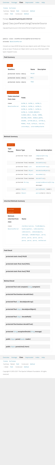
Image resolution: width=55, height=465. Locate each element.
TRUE (32, 81)
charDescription (28, 225)
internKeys (25, 126)
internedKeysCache (37, 126)
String (45, 155)
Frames (5, 8)
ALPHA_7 (31, 109)
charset (41, 123)
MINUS (23, 123)
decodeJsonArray (42, 166)
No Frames (12, 8)
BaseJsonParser (16, 42)
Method (32, 11)
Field (17, 11)
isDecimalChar (39, 228)
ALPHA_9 (24, 112)
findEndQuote (40, 225)
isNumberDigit (35, 234)
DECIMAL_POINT (26, 117)
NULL (32, 77)
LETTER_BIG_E (32, 120)
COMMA (40, 114)
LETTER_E (42, 120)
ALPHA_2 (38, 103)
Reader (43, 189)
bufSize (34, 123)
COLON (34, 114)
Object (31, 170)
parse (38, 189)
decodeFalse (40, 162)
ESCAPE (23, 120)
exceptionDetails (42, 182)
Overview (6, 2)
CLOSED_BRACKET (33, 112)
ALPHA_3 (24, 106)
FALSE (32, 74)
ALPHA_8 (38, 109)
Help (43, 2)
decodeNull (40, 174)
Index (37, 2)
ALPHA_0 (24, 103)
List (30, 166)
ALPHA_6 (24, 109)
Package (14, 2)
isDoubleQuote (37, 231)
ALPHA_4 (31, 106)
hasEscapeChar (27, 228)
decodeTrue (40, 178)
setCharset (42, 240)
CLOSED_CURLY (26, 114)
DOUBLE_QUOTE (38, 117)
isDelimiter (26, 231)
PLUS (28, 123)
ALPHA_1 (31, 103)
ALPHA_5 (38, 106)
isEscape (25, 234)
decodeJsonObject (42, 170)
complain (39, 155)
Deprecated (29, 2)
